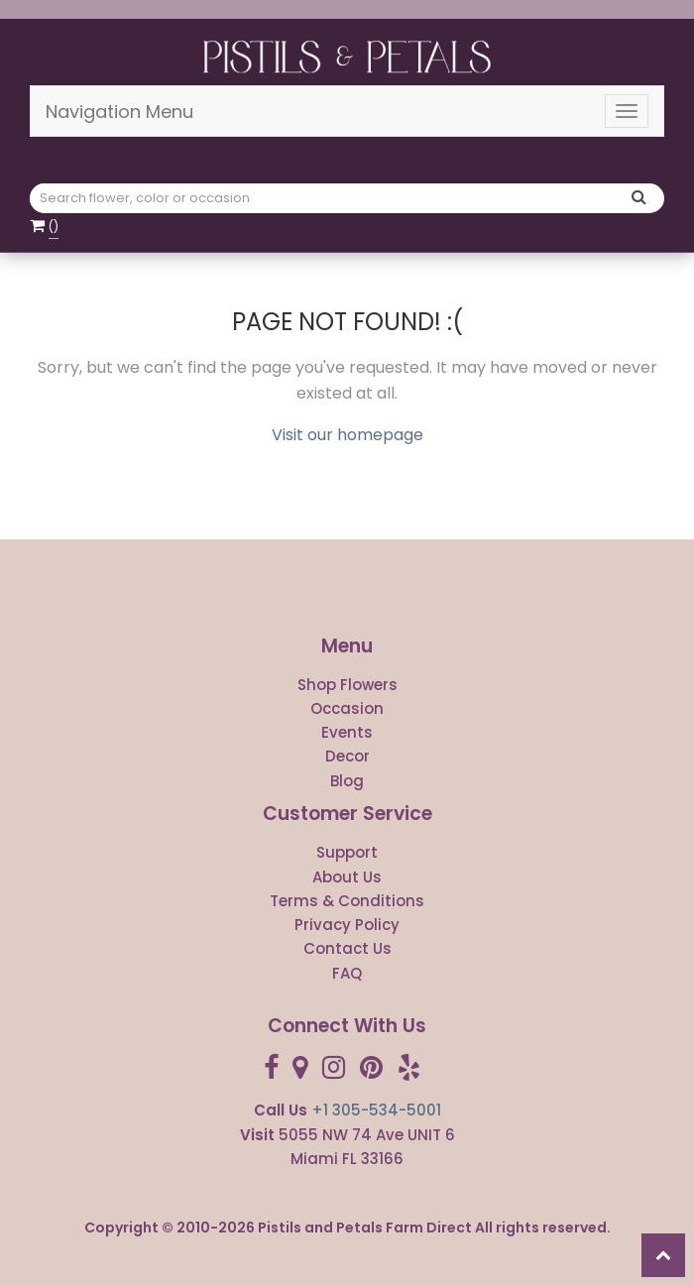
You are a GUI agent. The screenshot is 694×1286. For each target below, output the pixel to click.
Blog (347, 780)
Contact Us (347, 948)
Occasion (347, 708)
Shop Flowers (347, 684)
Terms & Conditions (347, 900)
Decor (347, 756)
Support (347, 852)
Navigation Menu (119, 111)
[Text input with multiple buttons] (328, 198)
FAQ (347, 973)
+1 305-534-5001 (376, 1110)
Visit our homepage (347, 434)
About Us (347, 877)
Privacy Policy (347, 924)
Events (347, 732)
